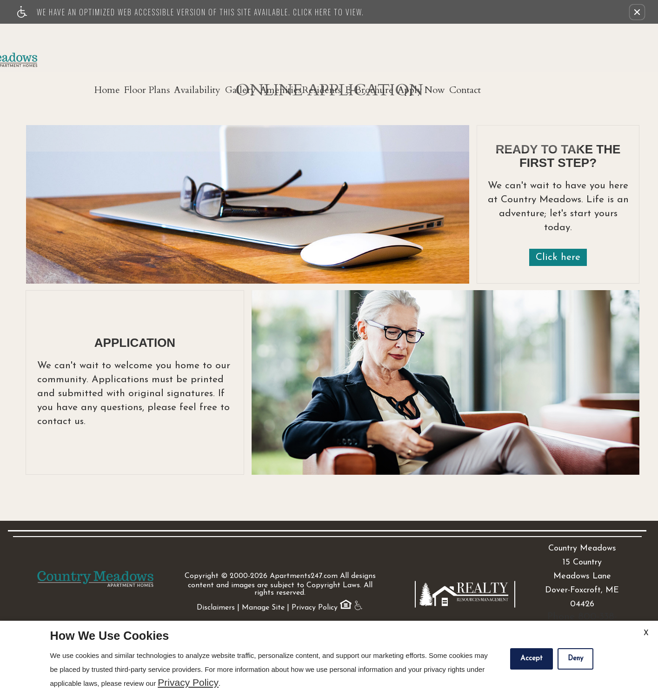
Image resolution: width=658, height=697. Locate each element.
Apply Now (520, 42)
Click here (558, 257)
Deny (575, 658)
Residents (404, 42)
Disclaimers (216, 580)
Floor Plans (196, 42)
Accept (531, 658)
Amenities (354, 42)
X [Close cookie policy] (646, 633)
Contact (572, 42)
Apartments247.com (304, 549)
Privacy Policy (315, 580)
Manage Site (263, 580)
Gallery (306, 42)
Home (148, 42)
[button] (637, 12)
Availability (255, 42)
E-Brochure (460, 42)
